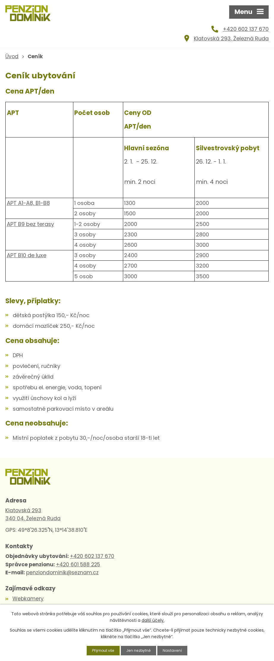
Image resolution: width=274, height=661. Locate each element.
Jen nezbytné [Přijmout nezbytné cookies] (139, 650)
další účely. (153, 619)
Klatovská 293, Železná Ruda (231, 41)
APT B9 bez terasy (30, 226)
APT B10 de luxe (26, 258)
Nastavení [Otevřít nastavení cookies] (175, 650)
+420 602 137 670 (246, 32)
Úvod (11, 59)
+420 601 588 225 (78, 570)
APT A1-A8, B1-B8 (28, 206)
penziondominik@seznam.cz (62, 578)
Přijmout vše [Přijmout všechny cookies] (100, 650)
